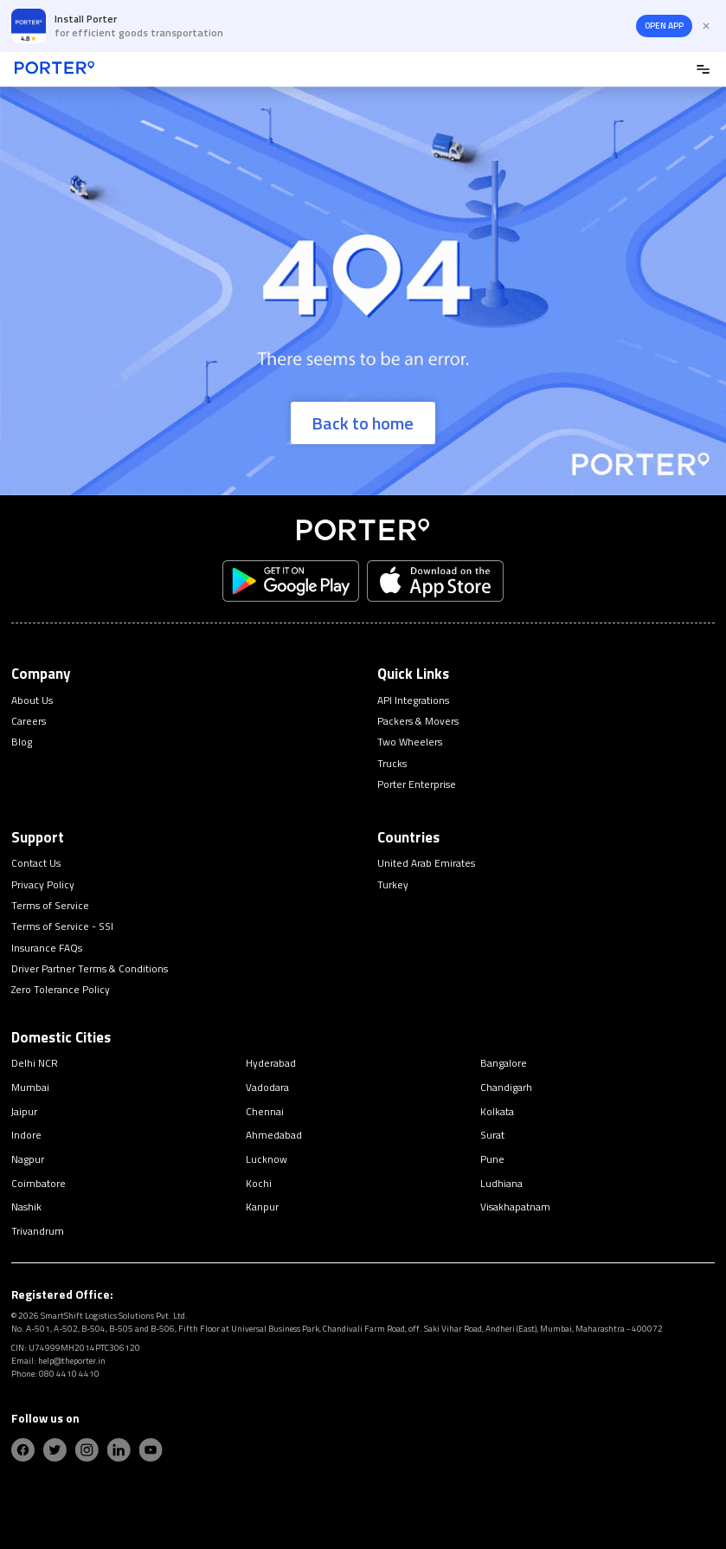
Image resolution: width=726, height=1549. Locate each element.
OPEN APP (664, 25)
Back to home (363, 423)
